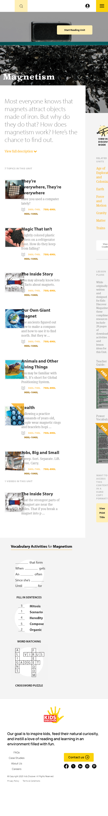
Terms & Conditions (31, 780)
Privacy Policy (13, 780)
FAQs (17, 752)
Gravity (101, 213)
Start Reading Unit (74, 30)
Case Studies (16, 758)
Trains (100, 228)
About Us (16, 763)
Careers (16, 769)
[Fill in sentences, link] (29, 595)
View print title (102, 513)
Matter (101, 220)
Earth (100, 189)
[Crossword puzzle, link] (29, 683)
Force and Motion (101, 201)
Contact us (78, 757)
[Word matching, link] (29, 639)
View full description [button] (21, 151)
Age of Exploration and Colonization (102, 175)
